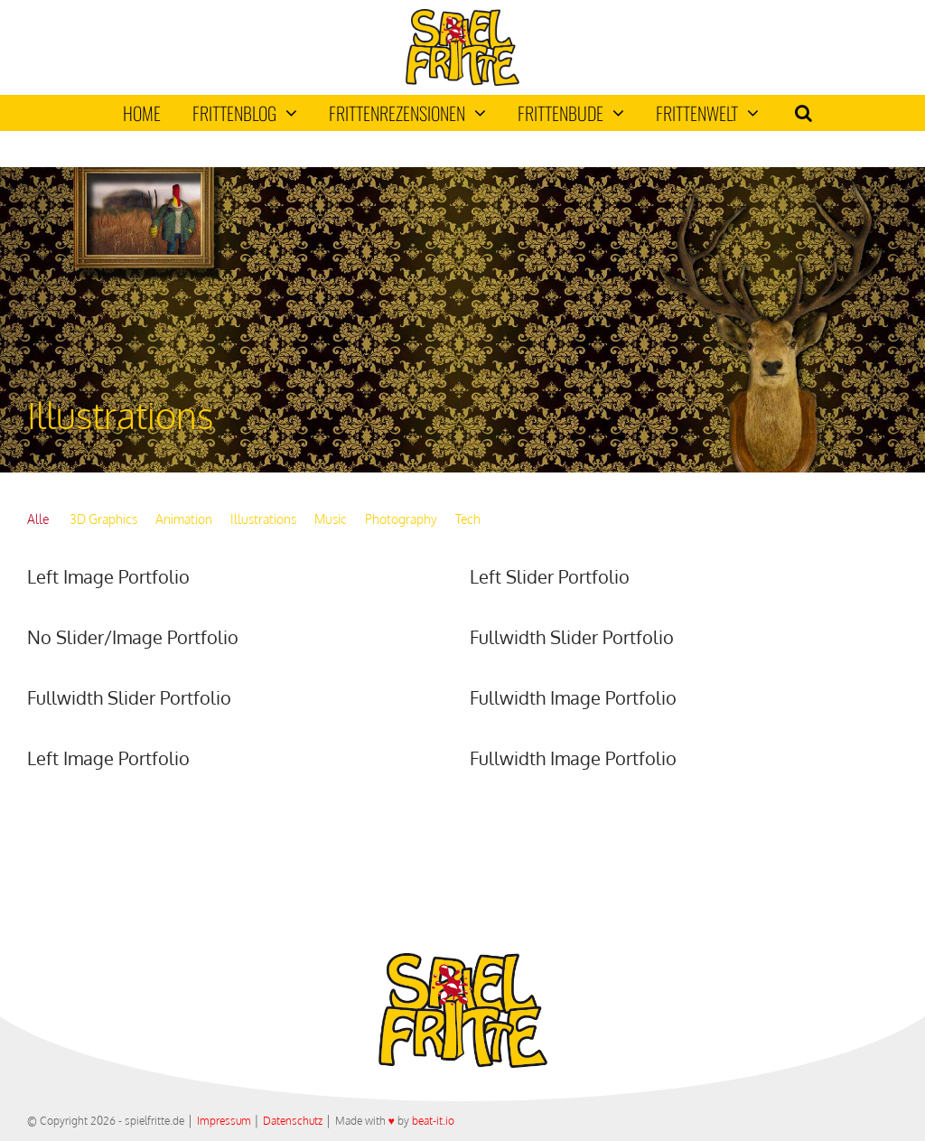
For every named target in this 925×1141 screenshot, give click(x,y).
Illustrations (263, 519)
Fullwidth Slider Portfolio (572, 637)
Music (330, 519)
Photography (401, 519)
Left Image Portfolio (108, 576)
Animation (183, 519)
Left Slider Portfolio (550, 576)
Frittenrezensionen (407, 112)
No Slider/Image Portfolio (132, 637)
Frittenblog (244, 112)
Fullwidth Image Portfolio (573, 697)
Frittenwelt (707, 112)
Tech (468, 519)
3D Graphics (103, 519)
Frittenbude (571, 112)
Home (142, 112)
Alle (38, 519)
